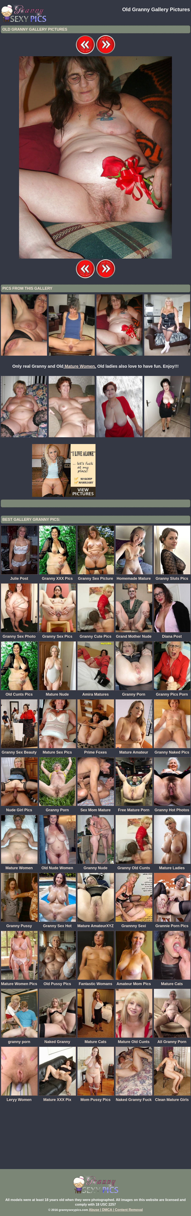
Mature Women (80, 366)
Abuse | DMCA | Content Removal (116, 1210)
